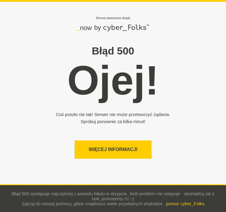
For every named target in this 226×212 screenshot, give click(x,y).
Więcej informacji (113, 149)
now (84, 28)
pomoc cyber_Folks (185, 203)
